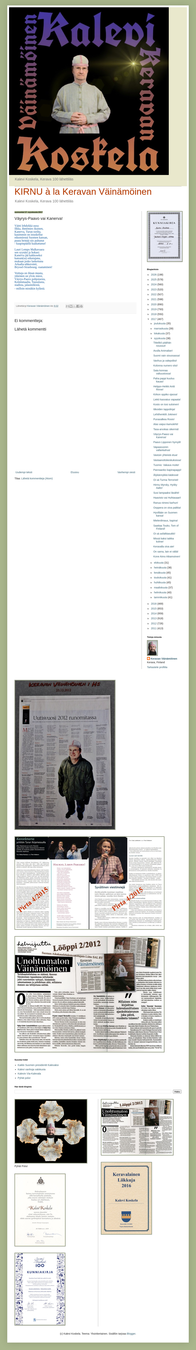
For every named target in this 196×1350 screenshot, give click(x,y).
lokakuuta (160, 333)
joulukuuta (160, 323)
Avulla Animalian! (163, 350)
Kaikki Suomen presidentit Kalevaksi (38, 1065)
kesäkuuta (160, 572)
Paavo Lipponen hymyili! (167, 442)
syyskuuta (160, 338)
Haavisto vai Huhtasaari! (167, 497)
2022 (154, 294)
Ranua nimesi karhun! (165, 502)
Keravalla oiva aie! (163, 546)
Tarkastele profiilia (157, 667)
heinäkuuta (160, 567)
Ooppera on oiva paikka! (167, 507)
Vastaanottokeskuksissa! (167, 460)
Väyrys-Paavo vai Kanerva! (163, 436)
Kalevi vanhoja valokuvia (32, 1069)
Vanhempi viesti (126, 472)
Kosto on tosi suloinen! (166, 404)
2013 (154, 618)
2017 (154, 319)
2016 (154, 603)
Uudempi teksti (23, 472)
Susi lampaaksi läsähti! (166, 492)
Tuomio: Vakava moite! (166, 465)
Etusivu (75, 472)
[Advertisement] (75, 440)
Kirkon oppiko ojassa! (165, 394)
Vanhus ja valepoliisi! (165, 360)
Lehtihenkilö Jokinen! (165, 414)
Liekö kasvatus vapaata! (167, 399)
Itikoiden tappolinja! (164, 409)
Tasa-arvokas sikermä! (166, 429)
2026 (154, 274)
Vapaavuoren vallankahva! (161, 449)
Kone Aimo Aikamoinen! (166, 556)
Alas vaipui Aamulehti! (165, 424)
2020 (154, 304)
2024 (154, 284)
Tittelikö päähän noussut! (162, 344)
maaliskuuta (161, 587)
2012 (154, 623)
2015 (154, 608)
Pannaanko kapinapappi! (167, 469)
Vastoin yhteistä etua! (165, 455)
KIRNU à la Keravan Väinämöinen (83, 192)
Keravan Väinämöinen (164, 658)
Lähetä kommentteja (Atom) (37, 478)
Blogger (131, 1333)
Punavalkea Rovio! (164, 419)
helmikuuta (160, 592)
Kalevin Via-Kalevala (29, 1073)
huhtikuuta (160, 582)
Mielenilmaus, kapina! (165, 520)
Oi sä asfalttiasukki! (164, 533)
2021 (154, 299)
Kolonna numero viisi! (165, 365)
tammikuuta (161, 597)
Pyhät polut (24, 1077)
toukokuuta (160, 577)
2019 (154, 309)
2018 (154, 314)
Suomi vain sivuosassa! (166, 355)
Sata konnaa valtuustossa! (162, 372)
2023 (154, 289)
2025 (154, 279)
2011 (154, 628)
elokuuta (159, 562)
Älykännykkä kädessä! (166, 475)
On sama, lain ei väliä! (165, 551)
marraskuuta (161, 328)
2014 (154, 613)
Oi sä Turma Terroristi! (165, 479)
